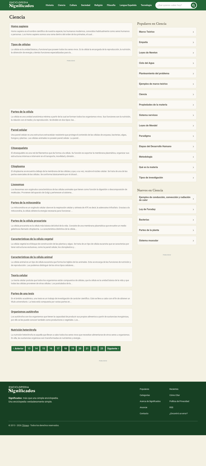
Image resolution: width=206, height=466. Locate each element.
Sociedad (85, 5)
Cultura (73, 5)
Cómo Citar (174, 426)
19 (72, 379)
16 (50, 379)
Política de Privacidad (179, 432)
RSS (171, 438)
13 (29, 379)
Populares (144, 420)
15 (43, 379)
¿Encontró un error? (178, 444)
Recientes (173, 420)
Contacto (144, 444)
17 (58, 379)
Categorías (145, 426)
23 (101, 379)
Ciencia (61, 5)
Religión (98, 5)
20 (80, 379)
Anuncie (143, 438)
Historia (50, 5)
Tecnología (146, 5)
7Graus (25, 456)
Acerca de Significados (150, 432)
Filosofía (111, 5)
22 (94, 379)
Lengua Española (128, 5)
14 (36, 379)
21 (87, 379)
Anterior (17, 379)
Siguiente (113, 379)
